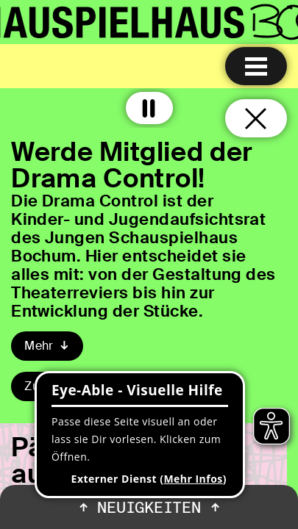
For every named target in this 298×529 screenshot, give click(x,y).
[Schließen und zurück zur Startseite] (256, 118)
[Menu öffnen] (256, 66)
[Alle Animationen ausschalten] (149, 108)
